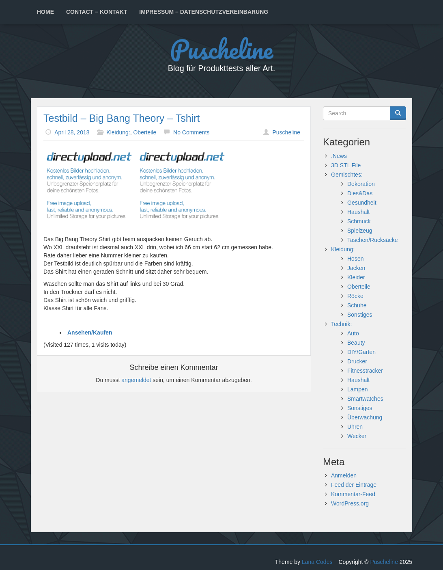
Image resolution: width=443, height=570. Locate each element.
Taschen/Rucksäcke (372, 240)
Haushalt (358, 212)
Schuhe (356, 305)
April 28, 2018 (71, 132)
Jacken (356, 268)
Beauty (356, 342)
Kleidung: (118, 132)
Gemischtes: (347, 174)
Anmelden (344, 475)
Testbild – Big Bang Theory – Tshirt (121, 118)
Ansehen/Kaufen (89, 332)
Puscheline (221, 48)
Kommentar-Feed (353, 494)
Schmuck (359, 221)
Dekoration (361, 184)
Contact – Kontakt (96, 12)
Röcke (355, 296)
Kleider (356, 277)
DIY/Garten (361, 352)
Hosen (355, 258)
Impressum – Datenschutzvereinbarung (203, 12)
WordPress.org (350, 503)
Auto (353, 333)
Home (45, 12)
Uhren (355, 426)
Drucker (357, 361)
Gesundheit (361, 202)
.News (339, 156)
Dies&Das (359, 193)
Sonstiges (359, 314)
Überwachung (364, 417)
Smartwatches (365, 398)
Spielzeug (359, 230)
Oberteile (144, 132)
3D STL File (346, 165)
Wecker (356, 436)
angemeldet (136, 380)
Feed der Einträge (353, 484)
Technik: (341, 324)
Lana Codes (317, 562)
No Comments (191, 132)
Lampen (357, 389)
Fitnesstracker (365, 370)
